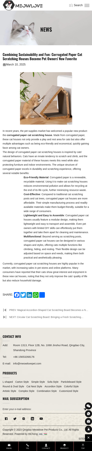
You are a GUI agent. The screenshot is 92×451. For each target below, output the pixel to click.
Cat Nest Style (34, 386)
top (83, 448)
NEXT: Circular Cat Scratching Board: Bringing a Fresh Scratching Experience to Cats (45, 318)
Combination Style (47, 391)
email (9, 448)
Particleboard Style (71, 381)
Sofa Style (53, 381)
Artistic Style (9, 391)
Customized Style (68, 391)
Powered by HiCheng (26, 434)
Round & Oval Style (13, 386)
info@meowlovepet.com (27, 363)
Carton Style (22, 381)
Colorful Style (71, 386)
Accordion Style (53, 386)
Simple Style (38, 381)
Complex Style (26, 391)
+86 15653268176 (23, 356)
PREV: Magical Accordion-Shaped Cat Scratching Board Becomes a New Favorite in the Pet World (49, 311)
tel (27, 448)
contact (46, 448)
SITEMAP (84, 438)
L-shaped (8, 381)
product (64, 448)
